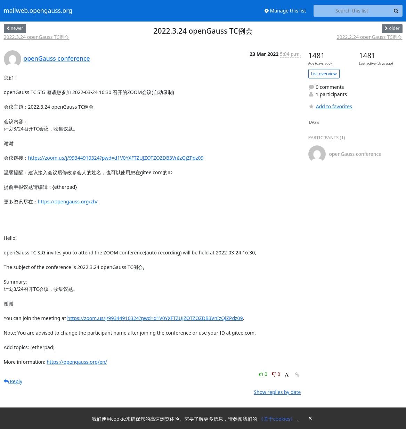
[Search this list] (352, 11)
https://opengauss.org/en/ (77, 362)
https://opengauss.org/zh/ (68, 201)
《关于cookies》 (278, 418)
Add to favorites (330, 106)
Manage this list (285, 10)
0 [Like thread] (263, 374)
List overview (324, 74)
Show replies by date (277, 392)
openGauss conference (57, 58)
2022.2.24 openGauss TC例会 (370, 37)
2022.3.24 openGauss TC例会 (37, 37)
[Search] (396, 11)
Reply (13, 381)
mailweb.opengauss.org (38, 11)
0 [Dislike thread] (276, 374)
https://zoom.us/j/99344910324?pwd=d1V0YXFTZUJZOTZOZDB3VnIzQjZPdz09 (116, 157)
